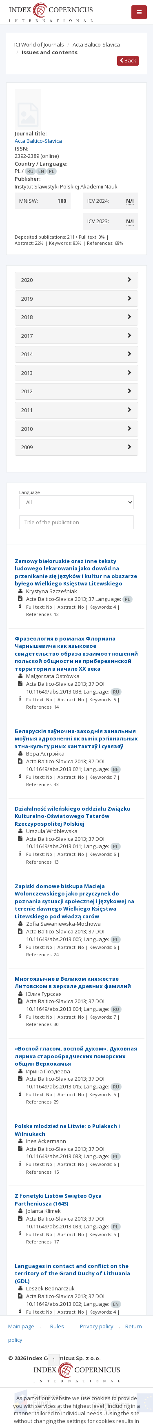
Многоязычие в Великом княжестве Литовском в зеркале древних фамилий (73, 982)
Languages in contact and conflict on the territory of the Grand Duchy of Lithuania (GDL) (72, 1273)
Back (128, 60)
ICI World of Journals (39, 44)
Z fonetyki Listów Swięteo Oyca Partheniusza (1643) (58, 1199)
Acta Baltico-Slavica (96, 44)
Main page (21, 1326)
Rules (57, 1326)
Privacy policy (96, 1326)
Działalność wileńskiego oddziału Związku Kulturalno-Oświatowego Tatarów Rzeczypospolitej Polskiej (73, 816)
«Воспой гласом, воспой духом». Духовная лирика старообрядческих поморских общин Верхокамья (76, 1056)
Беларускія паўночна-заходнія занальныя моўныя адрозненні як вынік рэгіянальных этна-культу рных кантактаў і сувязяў (76, 738)
